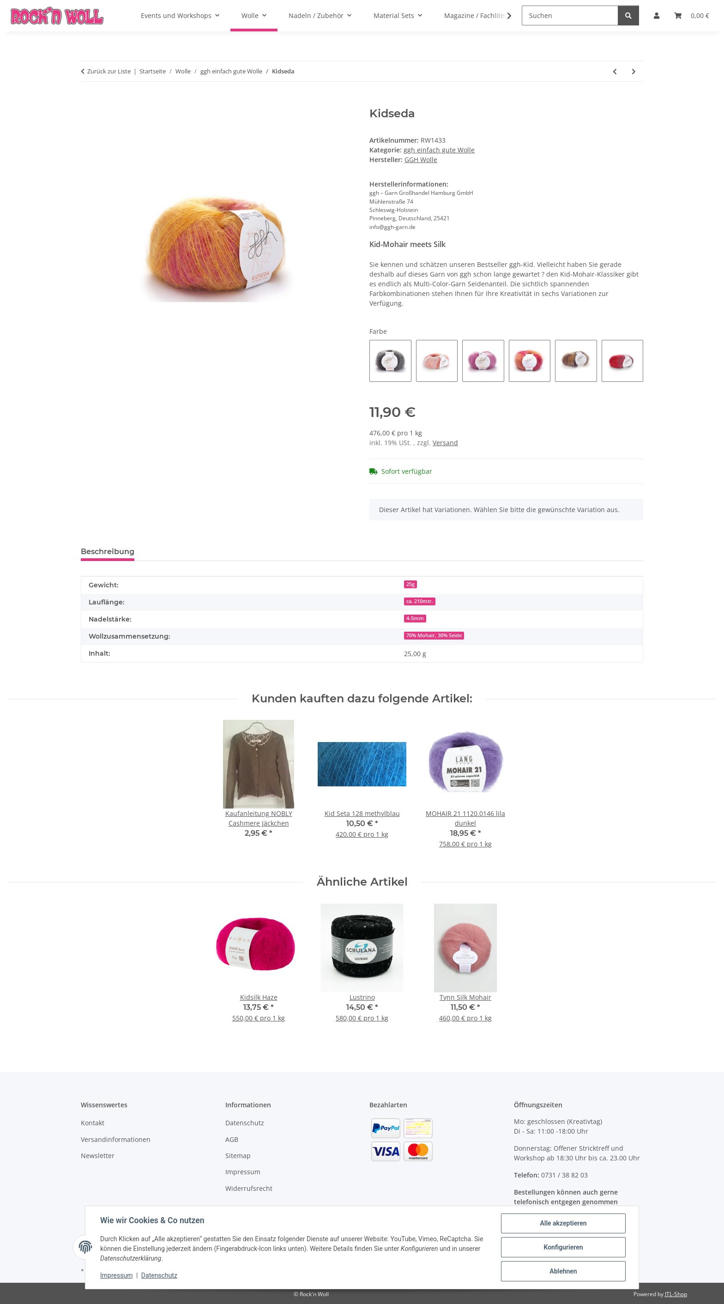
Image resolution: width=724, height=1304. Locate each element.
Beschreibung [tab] (107, 551)
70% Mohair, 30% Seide (434, 635)
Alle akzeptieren (563, 1223)
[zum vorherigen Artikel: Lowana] (614, 71)
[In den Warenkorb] (88, 102)
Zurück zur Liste (109, 71)
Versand (445, 442)
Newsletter (98, 1155)
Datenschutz (159, 1275)
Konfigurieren (563, 1247)
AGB (231, 1139)
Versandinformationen (116, 1139)
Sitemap (238, 1155)
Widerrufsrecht (248, 1188)
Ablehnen (563, 1271)
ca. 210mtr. (419, 601)
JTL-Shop (676, 1294)
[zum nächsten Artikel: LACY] (633, 71)
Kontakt (92, 1122)
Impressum (116, 1275)
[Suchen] (570, 15)
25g (410, 584)
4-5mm (415, 618)
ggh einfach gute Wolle (439, 149)
